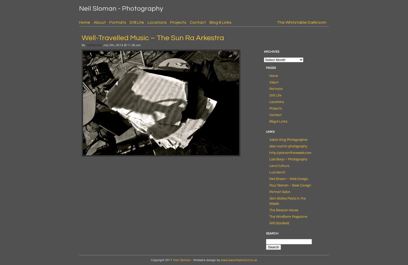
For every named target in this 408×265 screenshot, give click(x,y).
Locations (157, 22)
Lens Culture (279, 166)
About (100, 22)
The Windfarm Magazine (288, 217)
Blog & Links (220, 22)
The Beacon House (283, 210)
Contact (198, 22)
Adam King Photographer (288, 140)
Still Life (137, 22)
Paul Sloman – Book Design (290, 185)
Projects (178, 22)
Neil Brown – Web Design (288, 179)
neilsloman (94, 45)
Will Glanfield (279, 223)
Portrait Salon (279, 192)
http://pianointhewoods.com (290, 153)
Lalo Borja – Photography (288, 159)
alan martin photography (288, 146)
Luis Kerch (277, 172)
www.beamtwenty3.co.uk (239, 260)
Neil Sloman (182, 260)
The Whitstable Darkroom (301, 22)
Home (84, 22)
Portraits (117, 22)
